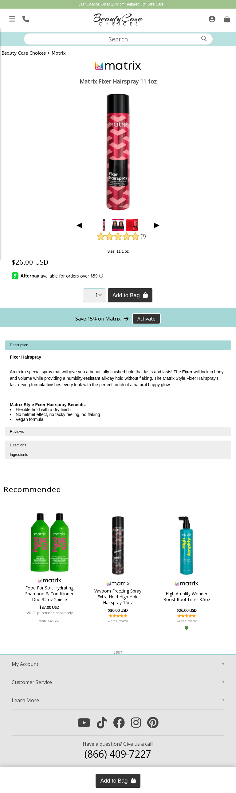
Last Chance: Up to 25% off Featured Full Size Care (121, 4)
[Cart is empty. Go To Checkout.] (226, 17)
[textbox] (118, 39)
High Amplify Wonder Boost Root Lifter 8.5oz (184, 596)
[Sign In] (211, 17)
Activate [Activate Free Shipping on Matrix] (146, 318)
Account (25, 664)
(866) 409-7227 (118, 753)
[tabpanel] (118, 383)
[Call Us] (25, 17)
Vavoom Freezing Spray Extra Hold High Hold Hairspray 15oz (117, 596)
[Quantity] (94, 295)
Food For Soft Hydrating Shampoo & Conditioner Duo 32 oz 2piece (51, 593)
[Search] (204, 38)
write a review (51, 621)
